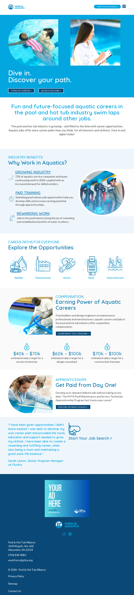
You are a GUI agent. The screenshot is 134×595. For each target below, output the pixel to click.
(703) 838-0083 (17, 555)
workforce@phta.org (20, 560)
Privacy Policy (16, 576)
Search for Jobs (50, 90)
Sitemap (12, 583)
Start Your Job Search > (90, 431)
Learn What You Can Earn (72, 333)
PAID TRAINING (27, 192)
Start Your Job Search (107, 6)
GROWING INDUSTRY (33, 172)
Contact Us (14, 591)
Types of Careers (20, 90)
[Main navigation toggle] (124, 6)
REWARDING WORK (33, 213)
